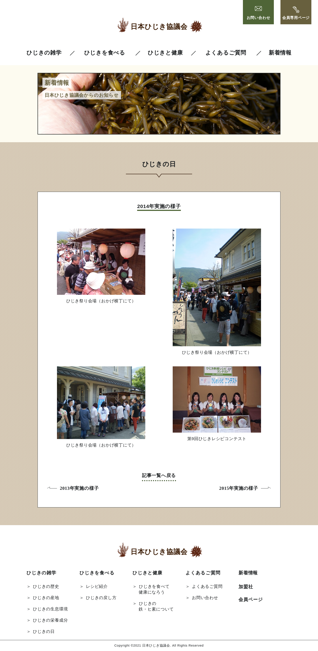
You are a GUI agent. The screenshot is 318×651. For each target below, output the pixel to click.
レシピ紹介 (97, 586)
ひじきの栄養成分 (50, 620)
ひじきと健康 (165, 53)
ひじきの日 (44, 631)
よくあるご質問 (225, 53)
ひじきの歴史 (46, 586)
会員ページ (250, 599)
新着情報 (280, 53)
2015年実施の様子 (238, 488)
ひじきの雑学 (44, 53)
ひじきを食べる (104, 53)
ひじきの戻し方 (101, 597)
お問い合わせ (258, 13)
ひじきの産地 (46, 597)
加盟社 (245, 586)
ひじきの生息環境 (50, 609)
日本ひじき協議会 (159, 26)
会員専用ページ (296, 13)
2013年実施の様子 (79, 488)
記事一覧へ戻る (159, 475)
